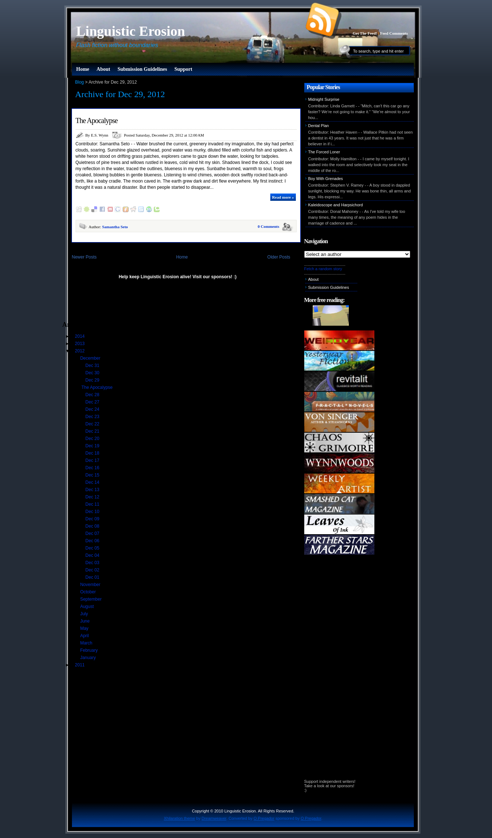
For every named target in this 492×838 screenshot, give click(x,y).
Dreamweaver (214, 818)
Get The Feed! (364, 33)
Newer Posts (84, 257)
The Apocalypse (97, 120)
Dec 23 (92, 416)
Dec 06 (92, 540)
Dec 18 (92, 453)
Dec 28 (92, 394)
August (87, 606)
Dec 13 (92, 489)
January (88, 657)
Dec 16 (92, 467)
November (91, 584)
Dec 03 (92, 562)
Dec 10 (92, 511)
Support (183, 69)
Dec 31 (92, 365)
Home (82, 69)
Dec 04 (92, 555)
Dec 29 (92, 380)
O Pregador (263, 818)
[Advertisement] (147, 303)
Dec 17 (92, 460)
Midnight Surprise (324, 99)
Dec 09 (92, 518)
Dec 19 (92, 445)
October (88, 591)
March (87, 643)
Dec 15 (92, 475)
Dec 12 (92, 497)
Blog (79, 82)
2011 (80, 664)
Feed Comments (394, 33)
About (103, 69)
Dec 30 (92, 372)
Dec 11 (92, 504)
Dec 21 (92, 431)
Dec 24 (92, 409)
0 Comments (268, 226)
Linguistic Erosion (130, 31)
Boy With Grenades (325, 178)
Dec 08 (92, 526)
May (84, 628)
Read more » (283, 197)
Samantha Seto (115, 227)
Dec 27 (92, 402)
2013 (80, 343)
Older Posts (278, 257)
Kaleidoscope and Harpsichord (335, 205)
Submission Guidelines (142, 69)
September (91, 599)
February (89, 650)
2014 (80, 336)
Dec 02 (92, 570)
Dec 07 (92, 533)
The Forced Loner (324, 152)
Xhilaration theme (179, 818)
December (91, 358)
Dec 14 (92, 482)
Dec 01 (92, 577)
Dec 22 (92, 423)
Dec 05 (92, 548)
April (85, 635)
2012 (80, 350)
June (85, 621)
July (84, 613)
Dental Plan (318, 125)
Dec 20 (92, 438)
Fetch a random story (323, 269)
